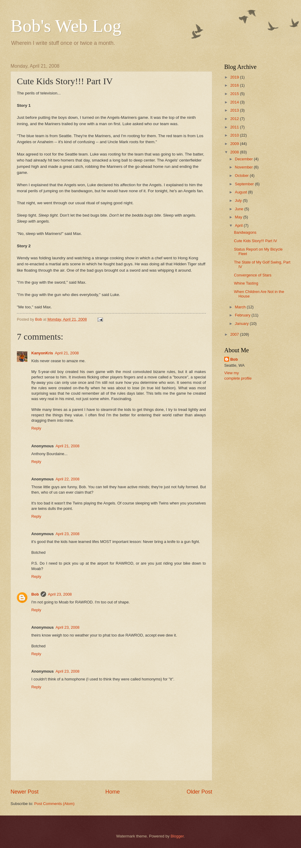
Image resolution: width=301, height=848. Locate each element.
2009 (235, 143)
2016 (235, 85)
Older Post (199, 792)
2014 (235, 102)
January (242, 323)
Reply (36, 428)
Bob (35, 594)
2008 (235, 152)
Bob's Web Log (66, 26)
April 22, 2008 (67, 479)
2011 (235, 127)
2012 (235, 118)
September (245, 184)
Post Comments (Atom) (54, 803)
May (239, 217)
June (239, 209)
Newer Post (25, 792)
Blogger (177, 836)
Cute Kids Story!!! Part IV (255, 241)
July (239, 200)
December (244, 159)
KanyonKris (42, 353)
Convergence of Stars (253, 275)
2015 (235, 93)
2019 (235, 77)
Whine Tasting (246, 283)
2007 (235, 334)
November (244, 167)
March (241, 307)
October (242, 175)
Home (112, 792)
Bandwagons (245, 232)
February (243, 315)
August (241, 192)
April (239, 225)
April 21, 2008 (67, 353)
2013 (235, 110)
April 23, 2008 (67, 534)
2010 (235, 135)
